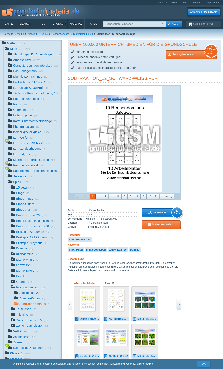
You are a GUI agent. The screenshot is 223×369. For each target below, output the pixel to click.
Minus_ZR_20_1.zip (145, 356)
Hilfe (184, 2)
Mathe (8, 23)
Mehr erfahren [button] (145, 363)
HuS (42, 23)
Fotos (93, 23)
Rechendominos (60, 34)
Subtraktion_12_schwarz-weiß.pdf (112, 78)
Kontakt (197, 2)
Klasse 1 (32, 34)
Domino (134, 249)
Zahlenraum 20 (118, 249)
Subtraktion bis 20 (83, 34)
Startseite (8, 34)
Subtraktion (76, 249)
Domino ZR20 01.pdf (87, 319)
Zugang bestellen (195, 54)
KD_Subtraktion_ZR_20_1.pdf (116, 319)
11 (156, 196)
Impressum (213, 2)
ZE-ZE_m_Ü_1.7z (87, 356)
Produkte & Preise (167, 2)
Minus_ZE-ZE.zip (144, 319)
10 (149, 196)
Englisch (59, 23)
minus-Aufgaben (96, 249)
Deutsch (25, 23)
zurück (82, 196)
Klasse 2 (18, 353)
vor (166, 196)
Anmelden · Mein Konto (203, 12)
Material (76, 23)
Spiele (44, 34)
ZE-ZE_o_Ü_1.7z (116, 356)
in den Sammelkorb (163, 224)
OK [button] (204, 363)
